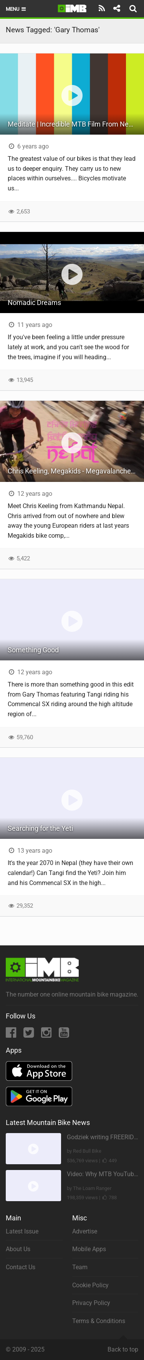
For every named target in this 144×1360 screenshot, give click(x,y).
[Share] (117, 8)
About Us (18, 1249)
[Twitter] (29, 1034)
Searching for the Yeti (40, 828)
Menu (16, 9)
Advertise (84, 1231)
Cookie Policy (90, 1285)
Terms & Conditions (98, 1321)
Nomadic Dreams (34, 302)
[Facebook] (12, 1034)
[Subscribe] (102, 8)
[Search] (134, 8)
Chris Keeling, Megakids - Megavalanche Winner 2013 (76, 471)
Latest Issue (22, 1231)
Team (80, 1267)
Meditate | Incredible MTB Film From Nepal (73, 124)
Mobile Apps (89, 1249)
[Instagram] (47, 1034)
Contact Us (20, 1267)
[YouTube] (64, 1034)
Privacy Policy (91, 1303)
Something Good (33, 650)
